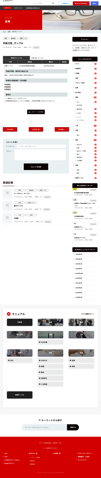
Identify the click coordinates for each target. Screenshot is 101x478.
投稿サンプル (23, 38)
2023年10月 (79, 273)
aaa (5, 453)
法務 (76, 78)
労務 (76, 130)
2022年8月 (78, 278)
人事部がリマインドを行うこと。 (16, 98)
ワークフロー (81, 120)
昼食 (78, 170)
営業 (76, 88)
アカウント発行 (80, 83)
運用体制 (79, 109)
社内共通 (79, 105)
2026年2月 (78, 254)
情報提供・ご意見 (83, 457)
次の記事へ (61, 129)
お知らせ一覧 (33, 453)
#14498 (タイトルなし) (12, 460)
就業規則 (78, 68)
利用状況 (32, 461)
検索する (73, 427)
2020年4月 (78, 292)
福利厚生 (13, 38)
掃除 (78, 173)
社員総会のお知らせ (33, 8)
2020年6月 (78, 288)
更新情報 (32, 464)
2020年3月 (78, 297)
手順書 (77, 73)
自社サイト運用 (81, 151)
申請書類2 (7, 87)
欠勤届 (16, 218)
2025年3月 (78, 259)
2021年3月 (78, 283)
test (78, 102)
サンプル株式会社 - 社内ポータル (50, 443)
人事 (19, 215)
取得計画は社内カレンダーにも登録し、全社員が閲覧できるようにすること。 (30, 101)
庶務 (76, 165)
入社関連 (79, 160)
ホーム (4, 31)
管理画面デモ (65, 3)
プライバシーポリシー (85, 453)
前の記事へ (10, 129)
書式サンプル (18, 206)
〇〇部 (79, 113)
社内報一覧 (57, 453)
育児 (78, 135)
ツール (79, 117)
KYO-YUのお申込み (81, 3)
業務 (19, 190)
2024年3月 (78, 268)
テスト (77, 64)
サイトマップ (82, 460)
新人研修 (78, 92)
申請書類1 (7, 84)
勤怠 (78, 154)
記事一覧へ (36, 129)
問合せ (94, 3)
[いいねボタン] (35, 47)
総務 (9, 31)
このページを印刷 (36, 112)
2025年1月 (78, 264)
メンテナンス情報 (35, 457)
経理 (78, 148)
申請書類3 (7, 89)
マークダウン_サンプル (22, 193)
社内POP (79, 145)
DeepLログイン (9, 463)
